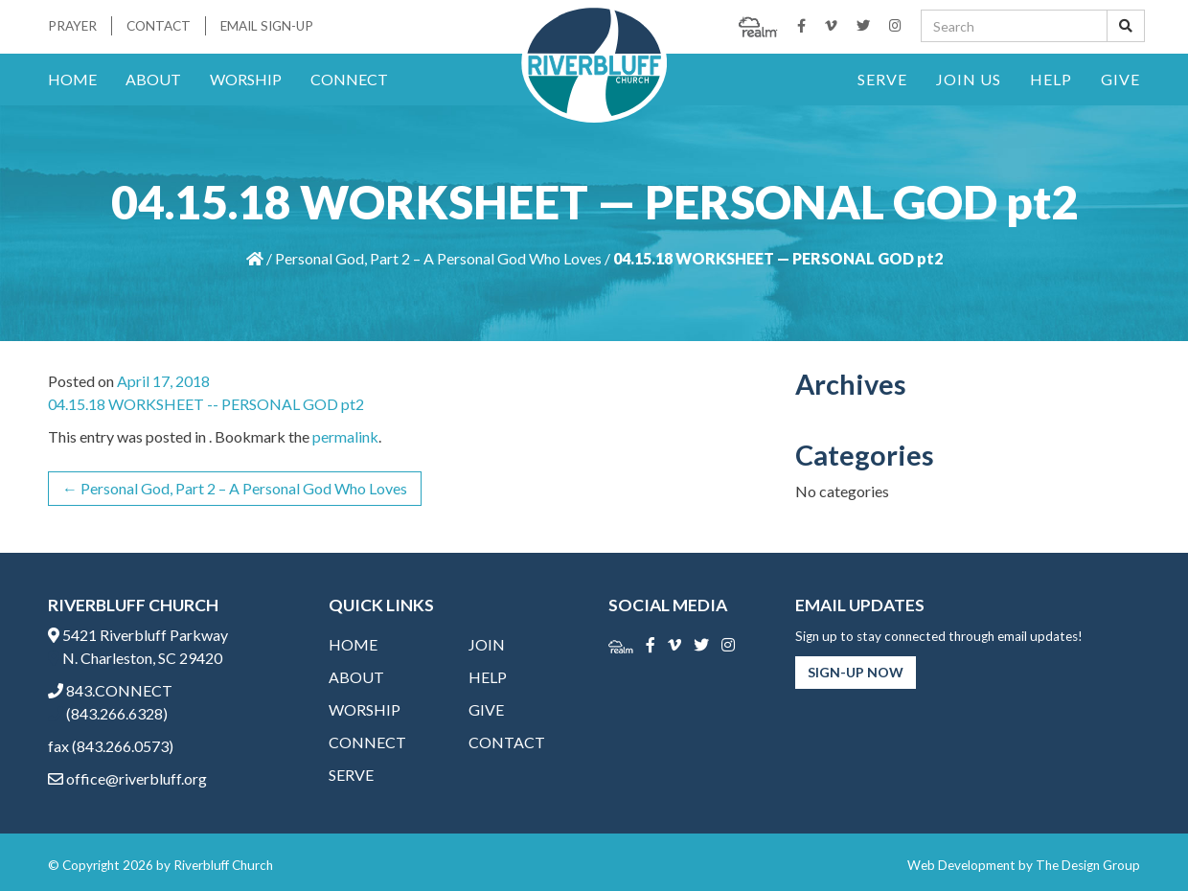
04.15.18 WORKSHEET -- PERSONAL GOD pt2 (206, 404)
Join (486, 644)
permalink (345, 436)
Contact (158, 26)
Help (1051, 79)
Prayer (72, 26)
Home (72, 79)
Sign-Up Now (855, 672)
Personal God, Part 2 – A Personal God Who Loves (438, 258)
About (153, 79)
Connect (349, 79)
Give (1120, 79)
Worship (246, 79)
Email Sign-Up (266, 26)
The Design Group (1088, 865)
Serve (882, 79)
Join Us (968, 79)
